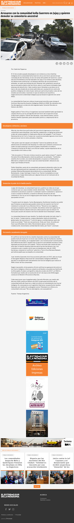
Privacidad (18, 514)
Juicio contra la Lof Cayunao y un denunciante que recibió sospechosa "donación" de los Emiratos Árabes (61, 463)
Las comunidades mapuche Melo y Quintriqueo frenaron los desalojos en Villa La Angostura (12, 462)
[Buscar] (65, 2)
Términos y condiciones (7, 514)
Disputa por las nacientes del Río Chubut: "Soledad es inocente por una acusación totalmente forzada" (37, 463)
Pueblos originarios (8, 455)
